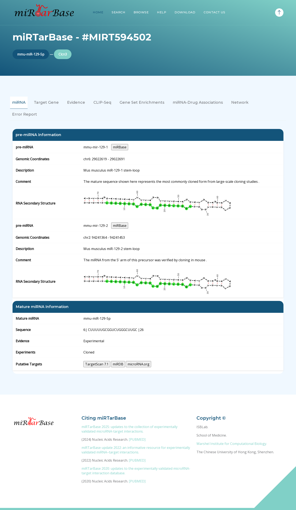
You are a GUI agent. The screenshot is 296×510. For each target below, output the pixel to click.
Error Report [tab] (24, 114)
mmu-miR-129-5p (30, 54)
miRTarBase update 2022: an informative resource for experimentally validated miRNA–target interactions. (136, 449)
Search (118, 12)
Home (98, 12)
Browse (141, 12)
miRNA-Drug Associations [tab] (198, 102)
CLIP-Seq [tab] (102, 102)
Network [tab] (239, 102)
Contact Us (214, 12)
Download (185, 12)
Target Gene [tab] (46, 102)
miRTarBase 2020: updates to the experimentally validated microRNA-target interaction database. (136, 470)
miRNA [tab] (19, 102)
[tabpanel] (148, 251)
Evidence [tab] (76, 102)
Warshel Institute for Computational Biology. (231, 443)
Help (161, 12)
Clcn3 (63, 54)
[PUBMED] (137, 439)
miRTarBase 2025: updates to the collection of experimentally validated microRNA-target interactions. (129, 429)
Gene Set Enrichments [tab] (142, 102)
